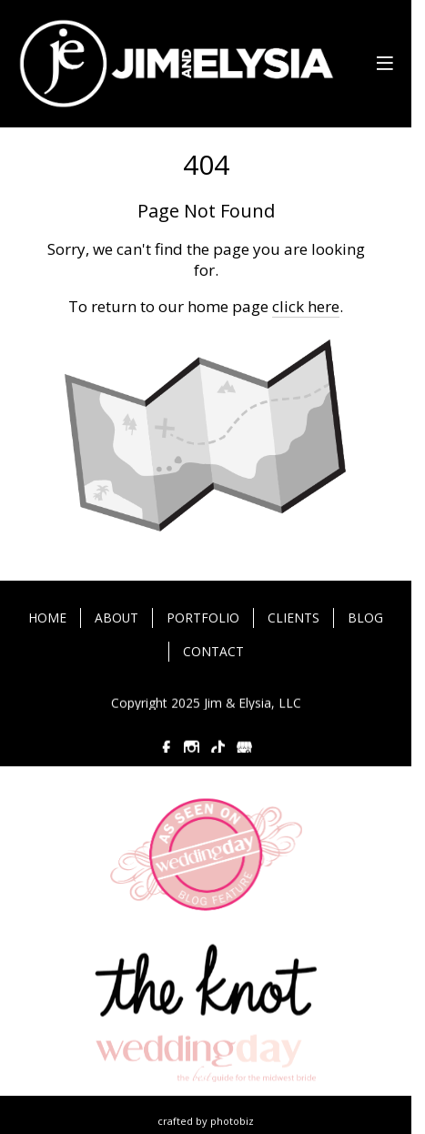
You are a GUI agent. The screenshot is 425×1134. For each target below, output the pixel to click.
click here (305, 306)
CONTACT (213, 652)
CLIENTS (293, 618)
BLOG (365, 618)
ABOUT (116, 618)
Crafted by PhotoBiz (205, 1121)
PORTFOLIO (203, 618)
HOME (47, 618)
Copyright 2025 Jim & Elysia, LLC (206, 703)
